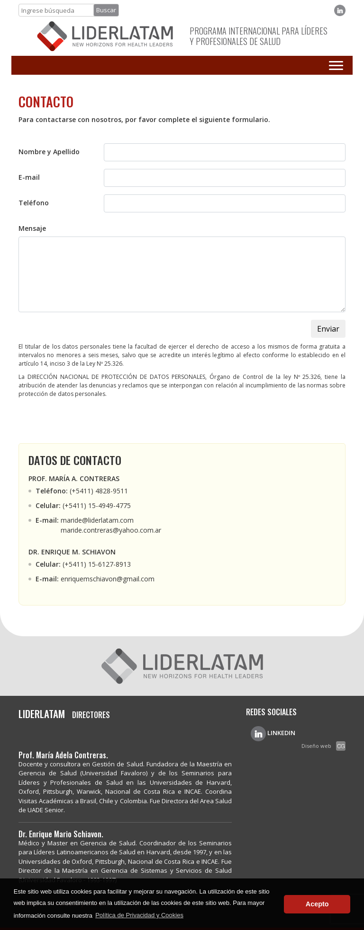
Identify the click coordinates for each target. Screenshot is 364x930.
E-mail (29, 177)
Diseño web (316, 745)
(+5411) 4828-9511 (99, 490)
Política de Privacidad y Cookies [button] (139, 915)
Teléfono (33, 202)
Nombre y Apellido (49, 151)
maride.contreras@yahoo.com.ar (111, 530)
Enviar (328, 329)
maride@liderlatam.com (97, 520)
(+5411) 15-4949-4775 (97, 505)
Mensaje (32, 228)
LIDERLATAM (42, 713)
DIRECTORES (91, 715)
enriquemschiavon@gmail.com (108, 578)
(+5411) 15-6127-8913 (97, 564)
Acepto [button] (317, 904)
